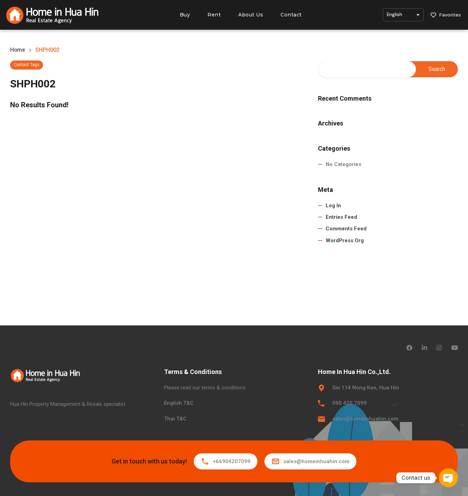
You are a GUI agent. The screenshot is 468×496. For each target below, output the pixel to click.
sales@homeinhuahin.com (365, 419)
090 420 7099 (349, 403)
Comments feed (346, 229)
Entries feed (341, 217)
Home (18, 50)
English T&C (178, 403)
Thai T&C (175, 419)
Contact (291, 15)
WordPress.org (345, 240)
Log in (333, 205)
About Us (250, 15)
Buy (185, 15)
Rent (214, 15)
